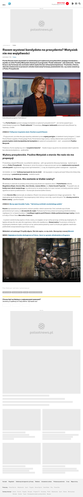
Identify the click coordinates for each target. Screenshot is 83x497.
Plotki (48, 491)
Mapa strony (74, 481)
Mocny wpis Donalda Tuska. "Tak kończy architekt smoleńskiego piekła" (36, 204)
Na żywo (30, 491)
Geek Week (46, 487)
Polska (14, 45)
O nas (67, 481)
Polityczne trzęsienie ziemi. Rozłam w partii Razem (28, 132)
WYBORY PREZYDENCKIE (35, 292)
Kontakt (5, 481)
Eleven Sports (38, 487)
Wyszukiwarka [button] (79, 4)
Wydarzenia (55, 491)
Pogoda (31, 487)
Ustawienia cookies (46, 481)
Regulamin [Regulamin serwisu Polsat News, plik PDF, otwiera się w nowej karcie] (11, 481)
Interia (14, 491)
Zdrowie (15, 494)
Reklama (37, 481)
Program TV (36, 491)
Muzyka (49, 494)
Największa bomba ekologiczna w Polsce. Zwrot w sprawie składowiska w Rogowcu (39, 235)
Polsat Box (57, 487)
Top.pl (24, 494)
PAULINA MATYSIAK (17, 292)
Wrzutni (71, 231)
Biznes (65, 491)
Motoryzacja (71, 491)
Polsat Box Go (12, 487)
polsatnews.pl (6, 45)
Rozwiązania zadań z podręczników (37, 494)
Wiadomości (21, 487)
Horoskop (43, 491)
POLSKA (26, 292)
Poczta (19, 491)
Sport (26, 487)
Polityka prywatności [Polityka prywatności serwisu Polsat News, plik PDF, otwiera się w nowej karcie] (59, 481)
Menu (4, 5)
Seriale (20, 494)
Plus (52, 487)
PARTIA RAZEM (7, 292)
